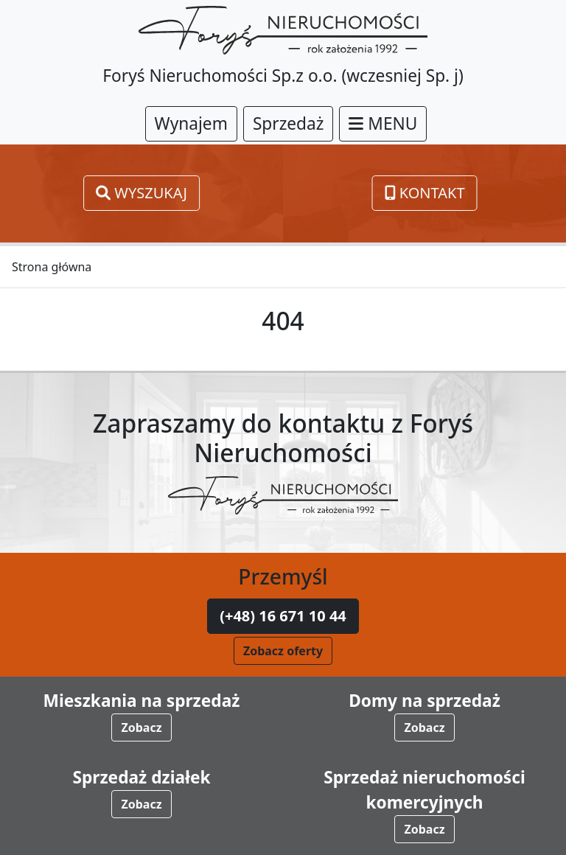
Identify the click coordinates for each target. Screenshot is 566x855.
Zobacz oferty (283, 651)
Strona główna (51, 267)
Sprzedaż (288, 123)
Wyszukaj (141, 193)
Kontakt (425, 193)
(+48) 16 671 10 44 (283, 616)
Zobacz (141, 727)
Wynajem (191, 123)
